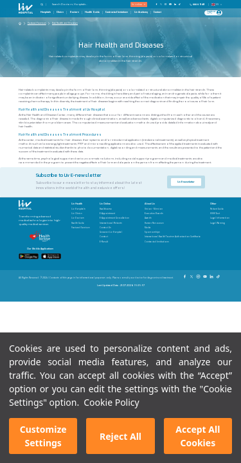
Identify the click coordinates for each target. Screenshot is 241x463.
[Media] (173, 228)
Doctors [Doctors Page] (74, 12)
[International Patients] (114, 223)
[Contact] (114, 237)
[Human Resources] (173, 223)
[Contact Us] (114, 228)
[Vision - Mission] (173, 209)
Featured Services (37, 23)
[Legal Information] (219, 218)
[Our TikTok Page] (181, 4)
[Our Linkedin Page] (175, 4)
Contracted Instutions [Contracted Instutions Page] (116, 12)
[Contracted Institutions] (173, 242)
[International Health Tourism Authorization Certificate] (173, 237)
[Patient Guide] (219, 209)
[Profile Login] (219, 12)
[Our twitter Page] (161, 4)
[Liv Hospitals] (80, 209)
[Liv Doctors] (80, 218)
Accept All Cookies (197, 436)
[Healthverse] (114, 209)
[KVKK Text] (219, 214)
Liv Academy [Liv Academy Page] (141, 12)
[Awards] (173, 218)
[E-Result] (114, 242)
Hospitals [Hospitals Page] (45, 12)
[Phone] (198, 4)
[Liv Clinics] (80, 214)
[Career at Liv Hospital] (114, 232)
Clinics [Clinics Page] (60, 12)
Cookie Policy (111, 402)
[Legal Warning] (219, 223)
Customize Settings (43, 436)
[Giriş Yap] (212, 13)
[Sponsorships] (173, 232)
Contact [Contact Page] (157, 12)
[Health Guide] (80, 223)
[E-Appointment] (114, 214)
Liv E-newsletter (186, 181)
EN (217, 4)
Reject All (120, 436)
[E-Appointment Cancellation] (114, 218)
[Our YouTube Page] (170, 4)
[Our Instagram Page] (165, 4)
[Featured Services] (80, 228)
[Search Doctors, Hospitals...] (75, 4)
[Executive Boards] (173, 214)
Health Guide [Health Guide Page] (92, 12)
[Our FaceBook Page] (156, 4)
